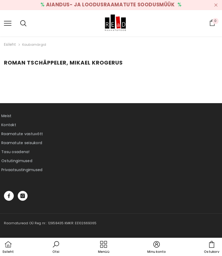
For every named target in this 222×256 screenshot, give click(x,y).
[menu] (7, 23)
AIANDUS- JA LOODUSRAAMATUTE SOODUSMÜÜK (111, 4)
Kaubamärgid (34, 44)
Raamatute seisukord (21, 142)
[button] (56, 247)
